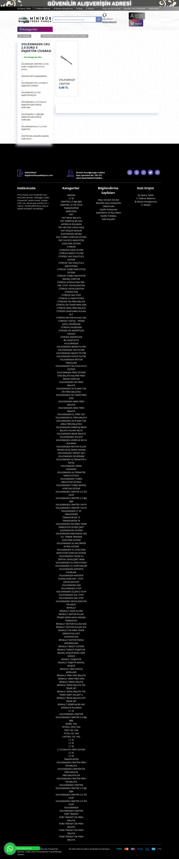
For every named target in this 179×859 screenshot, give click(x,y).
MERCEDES (71, 211)
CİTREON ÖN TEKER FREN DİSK (71, 304)
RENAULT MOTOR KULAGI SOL (71, 627)
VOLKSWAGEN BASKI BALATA (71, 433)
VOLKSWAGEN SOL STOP (71, 594)
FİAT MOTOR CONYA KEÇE (71, 227)
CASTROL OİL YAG (71, 736)
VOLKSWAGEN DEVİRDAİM (71, 456)
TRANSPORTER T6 (71, 520)
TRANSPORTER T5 (71, 517)
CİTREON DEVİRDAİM (71, 327)
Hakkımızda (154, 8)
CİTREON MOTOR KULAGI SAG (71, 317)
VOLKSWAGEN (71, 343)
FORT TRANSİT (71, 813)
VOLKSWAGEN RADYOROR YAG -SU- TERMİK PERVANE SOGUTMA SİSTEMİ (71, 536)
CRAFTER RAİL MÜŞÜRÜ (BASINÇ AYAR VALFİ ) (35, 137)
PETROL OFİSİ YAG (71, 726)
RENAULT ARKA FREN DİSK (71, 678)
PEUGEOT (71, 604)
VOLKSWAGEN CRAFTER (71, 714)
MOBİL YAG (71, 723)
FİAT (71, 214)
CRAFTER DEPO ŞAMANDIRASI (34, 76)
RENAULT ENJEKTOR (71, 659)
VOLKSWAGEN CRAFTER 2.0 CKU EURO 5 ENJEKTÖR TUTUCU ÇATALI (35, 67)
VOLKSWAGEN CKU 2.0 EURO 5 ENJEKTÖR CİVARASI (64, 36)
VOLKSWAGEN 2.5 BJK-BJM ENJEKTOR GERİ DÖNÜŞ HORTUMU (32, 117)
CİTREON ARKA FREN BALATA (71, 307)
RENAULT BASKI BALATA (71, 681)
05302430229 (109, 22)
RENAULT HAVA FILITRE (71, 610)
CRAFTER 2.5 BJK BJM (71, 201)
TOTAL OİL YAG (71, 733)
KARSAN (71, 195)
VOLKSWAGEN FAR (71, 585)
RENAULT (71, 607)
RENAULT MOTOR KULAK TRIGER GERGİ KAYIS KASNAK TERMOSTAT (71, 617)
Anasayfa (24, 36)
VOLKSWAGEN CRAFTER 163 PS (71, 507)
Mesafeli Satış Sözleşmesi (135, 8)
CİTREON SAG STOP (71, 295)
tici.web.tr (85, 849)
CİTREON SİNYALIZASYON (71, 288)
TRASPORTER (71, 514)
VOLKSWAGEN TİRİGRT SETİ (71, 453)
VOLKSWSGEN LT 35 (71, 511)
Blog (79, 8)
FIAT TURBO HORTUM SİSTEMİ (71, 237)
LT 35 (71, 198)
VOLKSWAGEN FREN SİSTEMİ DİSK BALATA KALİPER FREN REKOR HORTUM (71, 375)
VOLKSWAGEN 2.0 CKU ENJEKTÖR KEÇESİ (31, 94)
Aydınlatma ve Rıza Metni (108, 212)
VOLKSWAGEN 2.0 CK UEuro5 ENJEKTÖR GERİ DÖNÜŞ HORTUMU (33, 105)
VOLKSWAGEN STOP (71, 588)
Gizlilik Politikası (108, 215)
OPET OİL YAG (71, 730)
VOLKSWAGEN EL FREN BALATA (71, 417)
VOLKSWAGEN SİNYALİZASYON (71, 601)
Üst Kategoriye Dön (31, 57)
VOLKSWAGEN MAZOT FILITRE (71, 353)
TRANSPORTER (71, 208)
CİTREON (71, 246)
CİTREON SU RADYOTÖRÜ (71, 298)
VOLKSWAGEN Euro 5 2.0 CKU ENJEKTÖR (34, 128)
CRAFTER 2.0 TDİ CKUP (71, 204)
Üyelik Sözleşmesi (108, 209)
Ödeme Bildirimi (42, 8)
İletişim (89, 8)
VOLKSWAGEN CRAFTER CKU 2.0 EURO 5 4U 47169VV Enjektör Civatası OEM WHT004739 (67, 81)
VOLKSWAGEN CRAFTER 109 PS (71, 504)
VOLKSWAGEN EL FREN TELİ (71, 414)
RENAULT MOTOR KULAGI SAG (71, 623)
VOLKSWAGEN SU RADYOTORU (71, 562)
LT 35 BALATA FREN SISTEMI (71, 749)
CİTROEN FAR (71, 291)
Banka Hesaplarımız (63, 8)
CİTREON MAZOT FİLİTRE (71, 253)
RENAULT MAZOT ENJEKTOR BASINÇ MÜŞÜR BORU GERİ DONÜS (71, 652)
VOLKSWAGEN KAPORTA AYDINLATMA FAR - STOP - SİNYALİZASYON (71, 578)
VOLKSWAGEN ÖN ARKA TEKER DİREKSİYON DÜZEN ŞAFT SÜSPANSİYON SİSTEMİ (71, 527)
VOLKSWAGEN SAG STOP (71, 598)
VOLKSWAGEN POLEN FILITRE (71, 356)
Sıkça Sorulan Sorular (111, 8)
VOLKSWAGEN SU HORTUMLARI (71, 565)
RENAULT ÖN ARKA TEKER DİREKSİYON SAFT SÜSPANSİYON (71, 633)
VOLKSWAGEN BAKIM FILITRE (71, 346)
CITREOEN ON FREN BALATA (71, 301)
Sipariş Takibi (24, 8)
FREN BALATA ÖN (71, 775)
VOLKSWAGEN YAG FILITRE (71, 349)
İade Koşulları (108, 219)
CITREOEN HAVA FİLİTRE (71, 249)
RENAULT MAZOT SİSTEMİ (71, 646)
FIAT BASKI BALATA (71, 217)
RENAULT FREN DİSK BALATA (71, 675)
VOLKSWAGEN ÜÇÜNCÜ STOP (71, 591)
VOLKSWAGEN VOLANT (71, 436)
